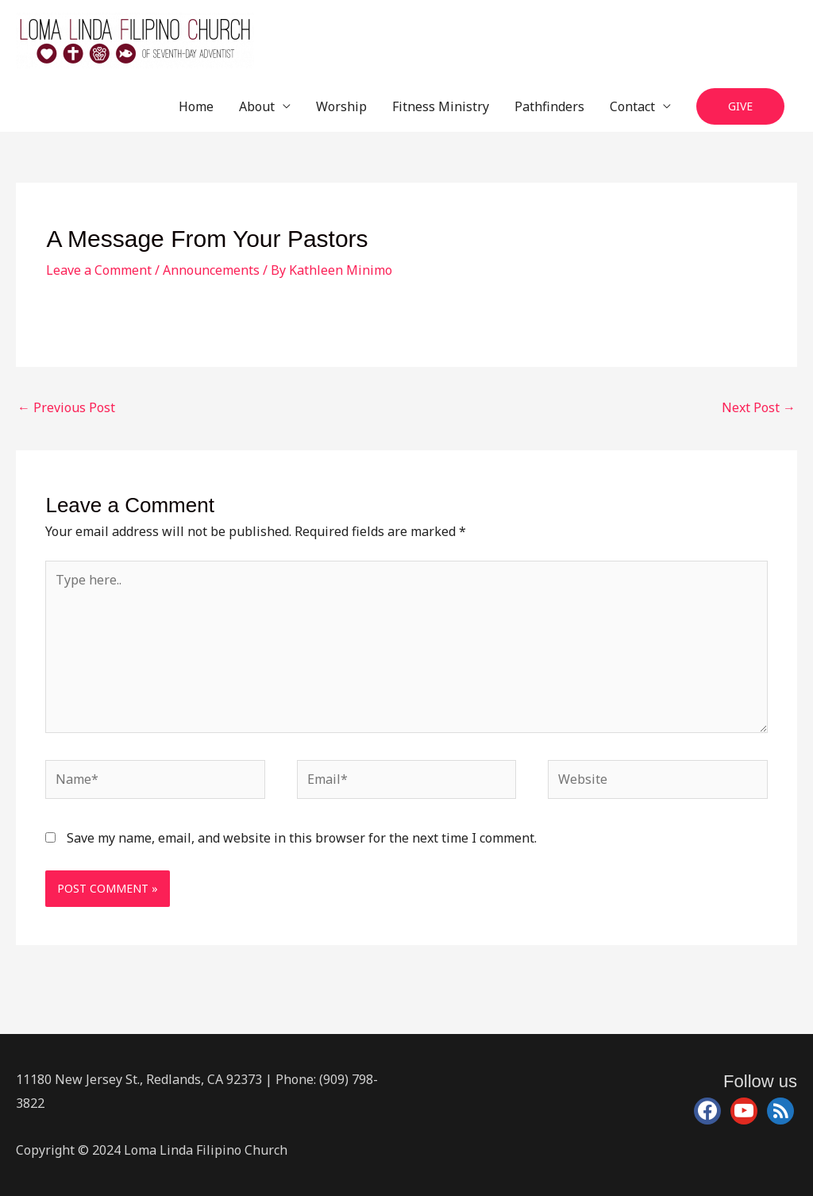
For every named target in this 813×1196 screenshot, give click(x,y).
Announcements (211, 270)
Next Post (759, 407)
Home (196, 106)
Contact (632, 106)
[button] (740, 106)
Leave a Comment (99, 270)
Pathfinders (549, 106)
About (257, 106)
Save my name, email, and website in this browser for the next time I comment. (302, 838)
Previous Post (66, 407)
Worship (341, 106)
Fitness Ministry (440, 106)
